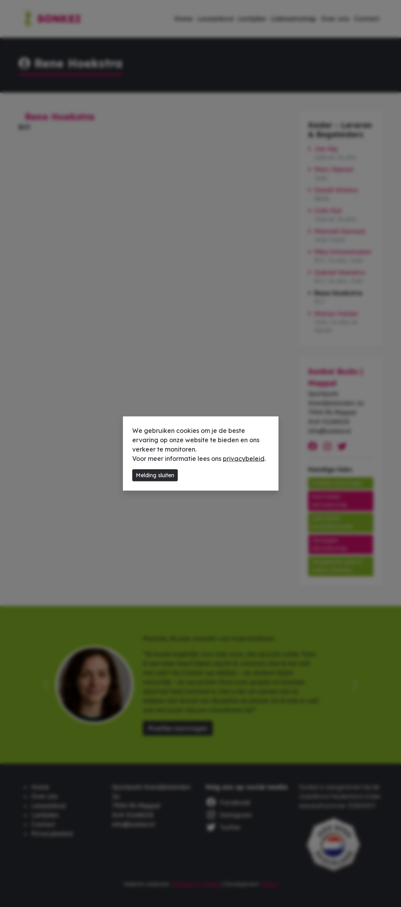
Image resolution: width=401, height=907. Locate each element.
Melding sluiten (155, 475)
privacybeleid (243, 458)
